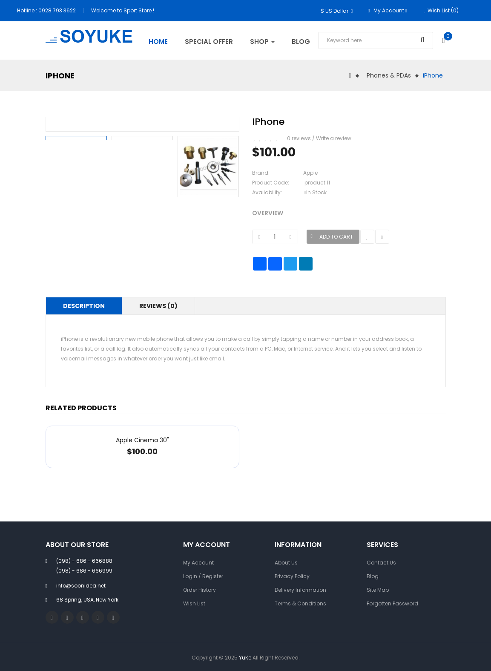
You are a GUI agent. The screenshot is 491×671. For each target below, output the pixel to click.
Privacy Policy (292, 576)
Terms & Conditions (300, 603)
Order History (199, 589)
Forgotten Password (392, 603)
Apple (310, 172)
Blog (373, 576)
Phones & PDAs (389, 75)
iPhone (433, 75)
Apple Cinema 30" (142, 440)
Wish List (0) (441, 10)
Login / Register (203, 576)
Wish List (194, 603)
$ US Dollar (337, 10)
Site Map (378, 589)
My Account (198, 562)
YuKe (245, 657)
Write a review (333, 138)
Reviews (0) (158, 306)
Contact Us (381, 562)
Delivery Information (300, 589)
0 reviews (299, 138)
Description (84, 306)
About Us (286, 562)
